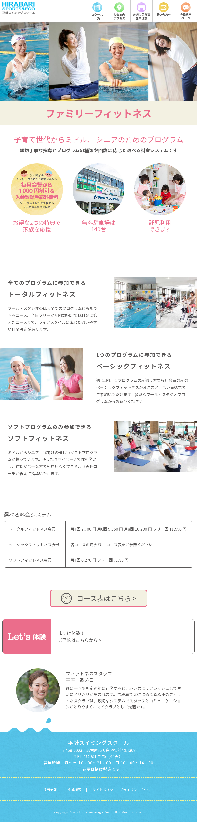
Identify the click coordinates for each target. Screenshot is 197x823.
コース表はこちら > (98, 598)
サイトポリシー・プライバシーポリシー (129, 789)
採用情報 (34, 789)
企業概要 (64, 789)
